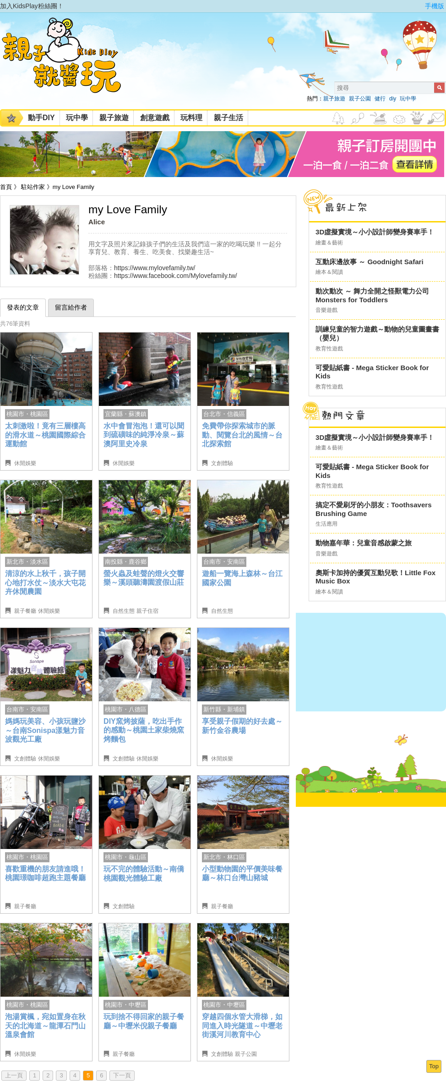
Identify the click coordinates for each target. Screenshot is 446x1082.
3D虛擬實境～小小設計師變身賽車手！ (374, 232)
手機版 (434, 6)
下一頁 (122, 1075)
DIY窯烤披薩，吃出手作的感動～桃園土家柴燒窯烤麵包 (143, 730)
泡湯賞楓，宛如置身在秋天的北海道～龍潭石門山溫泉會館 (45, 1025)
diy (392, 98)
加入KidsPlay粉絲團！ (32, 6)
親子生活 (228, 118)
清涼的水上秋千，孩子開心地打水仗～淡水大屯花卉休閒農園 (45, 582)
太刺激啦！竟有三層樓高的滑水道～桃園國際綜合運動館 (45, 435)
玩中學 (408, 98)
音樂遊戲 (326, 310)
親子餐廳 (25, 611)
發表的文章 (23, 307)
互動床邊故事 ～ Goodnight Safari (369, 262)
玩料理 (191, 118)
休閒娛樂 (25, 463)
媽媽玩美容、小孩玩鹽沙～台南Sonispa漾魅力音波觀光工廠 (45, 730)
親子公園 (360, 98)
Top (434, 1066)
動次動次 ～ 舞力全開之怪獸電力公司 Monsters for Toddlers (372, 295)
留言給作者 (71, 307)
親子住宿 (147, 611)
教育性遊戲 (329, 348)
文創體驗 (222, 463)
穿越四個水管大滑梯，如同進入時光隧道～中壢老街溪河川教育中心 (242, 1025)
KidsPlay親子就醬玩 (68, 63)
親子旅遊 (334, 98)
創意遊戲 (154, 118)
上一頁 (14, 1075)
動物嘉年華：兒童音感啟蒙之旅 (363, 543)
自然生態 (124, 611)
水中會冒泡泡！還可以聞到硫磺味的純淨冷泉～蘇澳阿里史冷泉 (143, 435)
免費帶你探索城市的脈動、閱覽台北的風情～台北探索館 (242, 435)
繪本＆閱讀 (329, 272)
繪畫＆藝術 (329, 242)
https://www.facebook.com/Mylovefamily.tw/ (175, 275)
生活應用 (326, 524)
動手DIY (41, 118)
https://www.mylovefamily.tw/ (155, 268)
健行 (380, 98)
